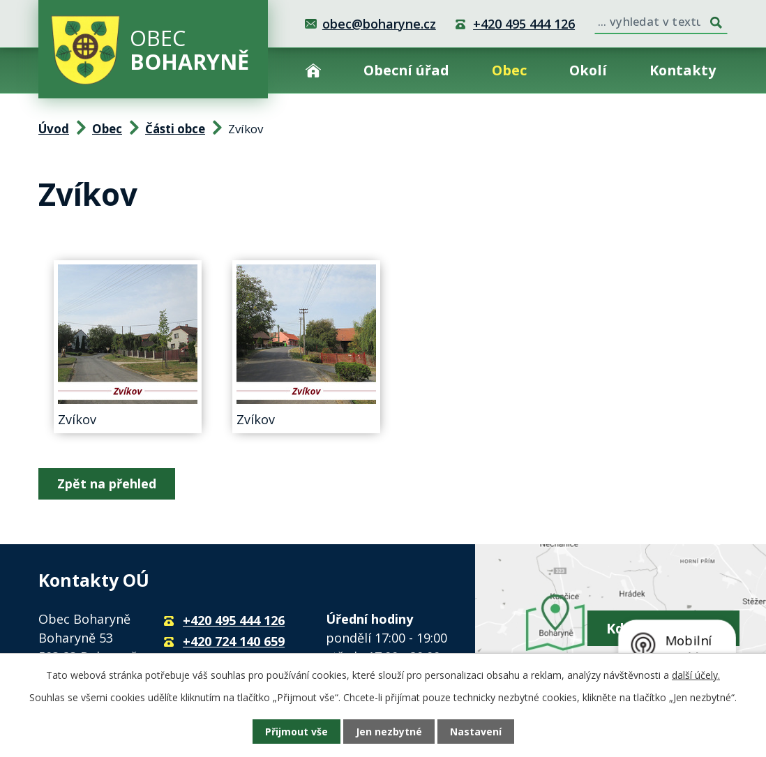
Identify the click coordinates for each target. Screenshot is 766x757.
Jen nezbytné (389, 731)
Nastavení (476, 731)
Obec (509, 70)
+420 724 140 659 (234, 641)
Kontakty (682, 70)
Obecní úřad (406, 70)
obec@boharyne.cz (379, 23)
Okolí (588, 70)
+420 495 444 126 (524, 23)
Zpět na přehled (106, 483)
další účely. (696, 675)
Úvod (313, 70)
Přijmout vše (296, 731)
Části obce (175, 129)
